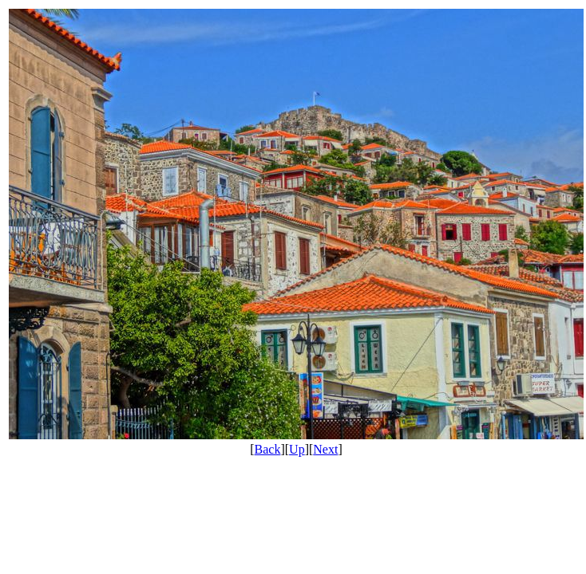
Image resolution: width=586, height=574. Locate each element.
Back (268, 449)
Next (325, 449)
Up (297, 449)
